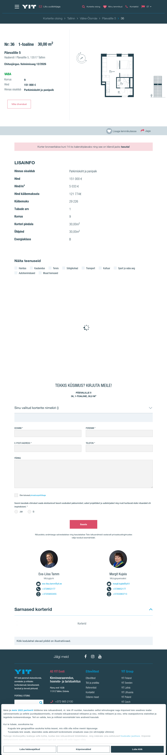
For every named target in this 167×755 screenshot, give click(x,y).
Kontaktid (90, 692)
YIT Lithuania (127, 692)
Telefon (90, 443)
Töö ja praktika (92, 683)
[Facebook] (85, 656)
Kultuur (106, 268)
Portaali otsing (22, 695)
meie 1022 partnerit (22, 710)
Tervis (56, 268)
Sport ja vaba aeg (126, 268)
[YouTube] (100, 656)
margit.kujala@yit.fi (118, 583)
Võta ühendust (19, 104)
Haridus (22, 268)
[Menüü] (16, 6)
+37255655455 (46, 594)
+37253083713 (117, 594)
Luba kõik (137, 749)
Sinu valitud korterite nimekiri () (36, 408)
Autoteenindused (27, 273)
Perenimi (90, 428)
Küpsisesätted (83, 749)
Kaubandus (39, 268)
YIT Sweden (126, 683)
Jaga (146, 130)
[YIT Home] (29, 7)
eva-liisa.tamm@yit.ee (49, 583)
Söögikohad (72, 268)
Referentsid (91, 688)
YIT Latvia (125, 688)
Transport (90, 268)
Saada (83, 524)
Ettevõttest (90, 678)
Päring (17, 458)
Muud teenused (50, 273)
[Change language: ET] (147, 6)
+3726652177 (45, 588)
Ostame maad (92, 697)
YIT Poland (126, 697)
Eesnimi (17, 428)
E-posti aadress (22, 443)
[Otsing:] (40, 702)
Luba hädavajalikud (29, 749)
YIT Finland (126, 678)
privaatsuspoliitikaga (38, 495)
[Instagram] (92, 656)
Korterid (84, 623)
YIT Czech (125, 702)
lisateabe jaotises (130, 736)
